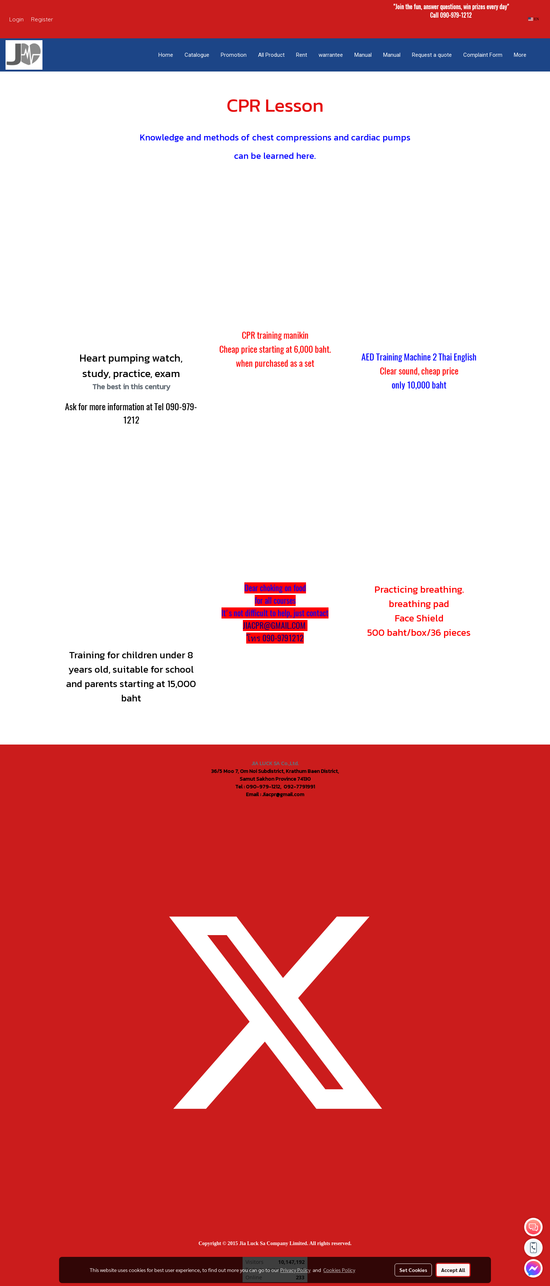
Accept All (453, 1269)
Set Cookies (413, 1269)
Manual (363, 55)
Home (165, 55)
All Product (271, 55)
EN (533, 19)
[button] (539, 55)
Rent (301, 55)
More (520, 55)
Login (16, 19)
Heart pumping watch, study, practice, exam (131, 365)
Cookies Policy (339, 1269)
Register (42, 19)
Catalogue (197, 55)
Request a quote (432, 55)
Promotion (234, 55)
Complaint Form (482, 55)
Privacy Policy (295, 1269)
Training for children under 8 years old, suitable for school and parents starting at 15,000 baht (131, 676)
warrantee (331, 55)
